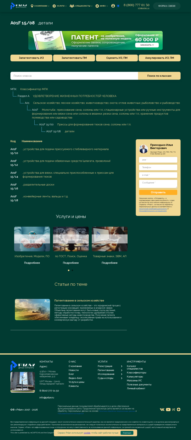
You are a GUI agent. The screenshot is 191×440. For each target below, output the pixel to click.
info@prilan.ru (143, 8)
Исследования (110, 374)
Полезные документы (139, 384)
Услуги (59, 6)
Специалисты (81, 6)
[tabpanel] (32, 246)
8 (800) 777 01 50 (136, 5)
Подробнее (32, 262)
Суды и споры (110, 378)
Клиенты (73, 386)
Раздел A (23, 96)
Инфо (102, 6)
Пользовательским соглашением (153, 211)
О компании (40, 6)
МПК (13, 89)
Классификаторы (136, 372)
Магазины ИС (134, 380)
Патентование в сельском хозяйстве (79, 300)
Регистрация (110, 366)
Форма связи (166, 6)
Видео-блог (75, 378)
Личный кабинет (136, 388)
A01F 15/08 (53, 131)
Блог (71, 374)
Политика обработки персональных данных (117, 411)
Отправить (158, 192)
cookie (87, 433)
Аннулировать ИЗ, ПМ (160, 57)
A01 (27, 102)
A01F (35, 109)
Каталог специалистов (135, 367)
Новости (73, 370)
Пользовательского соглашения (71, 413)
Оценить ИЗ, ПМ (117, 57)
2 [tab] (72, 270)
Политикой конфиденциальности (153, 209)
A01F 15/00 (46, 124)
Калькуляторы (135, 376)
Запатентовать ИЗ (30, 57)
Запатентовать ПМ (73, 57)
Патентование (110, 370)
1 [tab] (68, 270)
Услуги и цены (71, 216)
